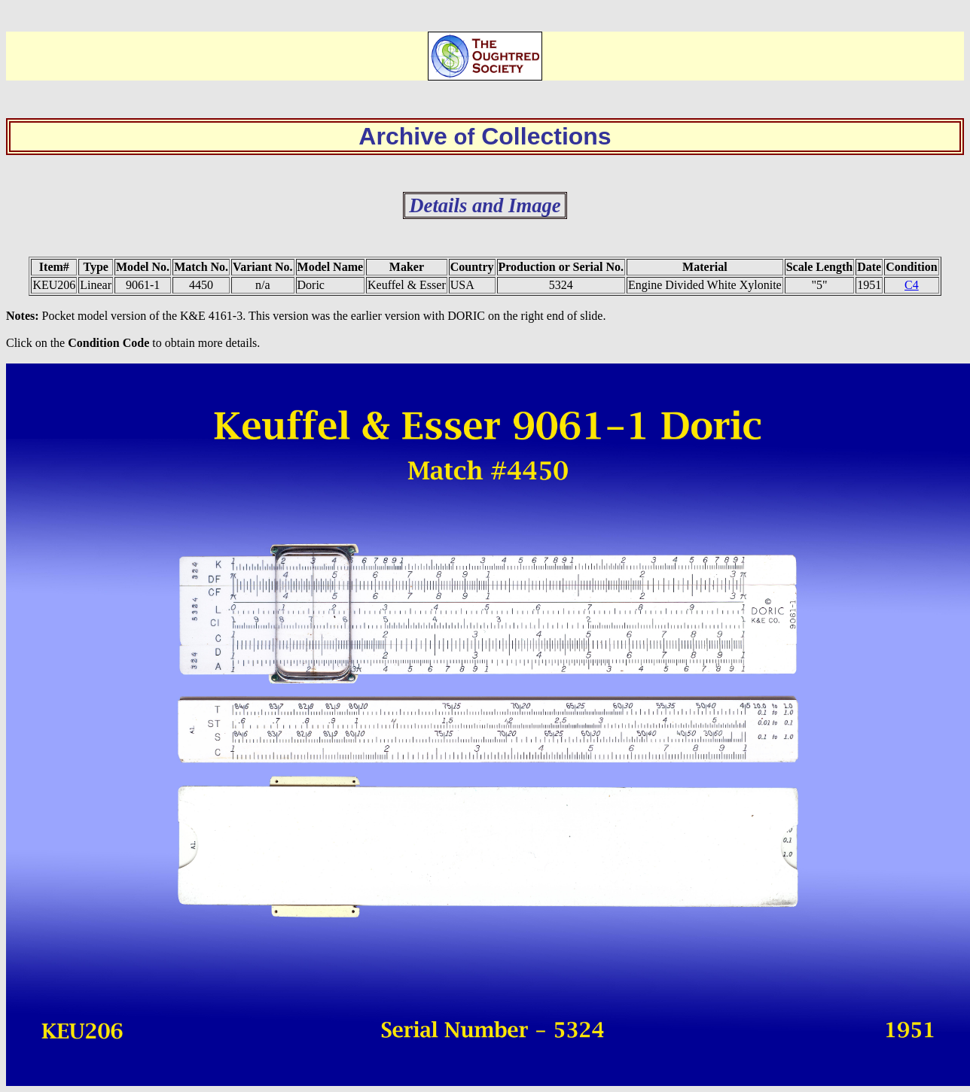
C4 (911, 284)
